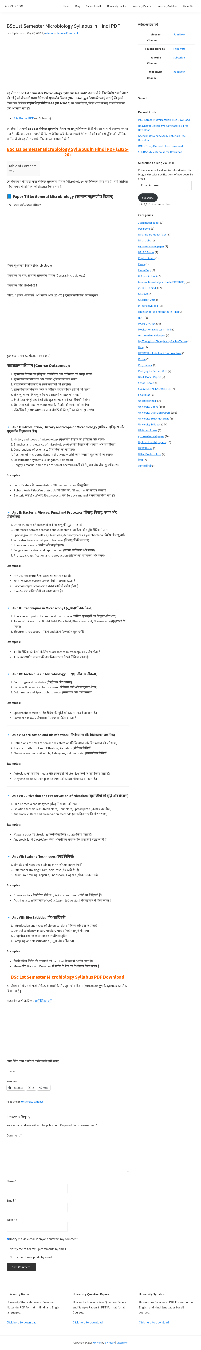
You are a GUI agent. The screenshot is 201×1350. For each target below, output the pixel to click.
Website (12, 1220)
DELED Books (146, 252)
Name (12, 1181)
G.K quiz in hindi (147, 276)
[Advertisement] (68, 64)
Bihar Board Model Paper (153, 234)
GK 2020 (143, 294)
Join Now (180, 34)
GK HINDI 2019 (147, 299)
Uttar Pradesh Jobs (149, 454)
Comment (14, 1135)
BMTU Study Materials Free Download (160, 146)
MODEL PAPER (147, 323)
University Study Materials (153, 418)
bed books (144, 228)
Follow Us (180, 48)
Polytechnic (145, 365)
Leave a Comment (67, 33)
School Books (146, 383)
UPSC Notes (145, 448)
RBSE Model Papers (149, 377)
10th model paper (148, 222)
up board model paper (151, 436)
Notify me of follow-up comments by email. (38, 1249)
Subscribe (180, 57)
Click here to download (22, 1322)
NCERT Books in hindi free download (160, 353)
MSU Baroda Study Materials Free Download (164, 120)
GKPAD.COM (14, 6)
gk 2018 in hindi (147, 288)
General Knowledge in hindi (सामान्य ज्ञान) (161, 282)
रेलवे (140, 460)
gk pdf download (148, 305)
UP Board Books (147, 430)
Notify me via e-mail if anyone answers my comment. (42, 1239)
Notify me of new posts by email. (31, 1257)
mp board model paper (151, 335)
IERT (141, 317)
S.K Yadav (110, 1342)
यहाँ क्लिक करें (43, 1001)
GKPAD (97, 1342)
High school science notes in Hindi (158, 311)
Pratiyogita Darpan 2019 (152, 371)
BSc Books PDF (24, 118)
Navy (141, 347)
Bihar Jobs (144, 240)
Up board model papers (152, 442)
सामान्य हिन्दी (145, 466)
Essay (141, 264)
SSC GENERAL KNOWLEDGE (154, 389)
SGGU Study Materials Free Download (160, 152)
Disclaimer (122, 1342)
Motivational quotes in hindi (155, 329)
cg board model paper (151, 246)
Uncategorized (147, 400)
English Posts (146, 258)
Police (142, 359)
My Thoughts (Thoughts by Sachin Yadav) (162, 341)
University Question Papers (154, 412)
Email (11, 1200)
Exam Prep (144, 270)
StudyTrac (144, 394)
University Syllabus (32, 1101)
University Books (148, 406)
